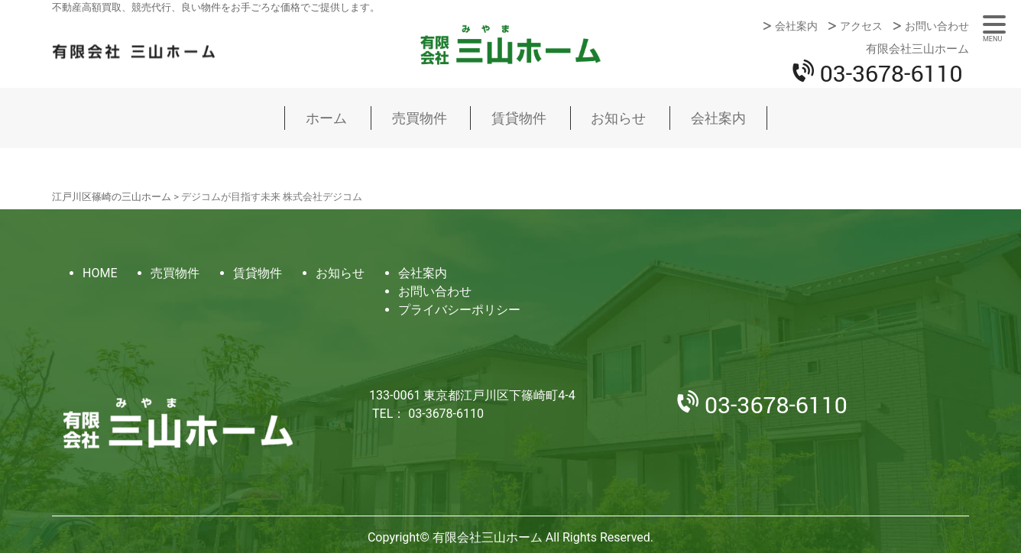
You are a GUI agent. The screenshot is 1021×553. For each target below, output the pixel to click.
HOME (100, 273)
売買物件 (419, 118)
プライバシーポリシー (459, 309)
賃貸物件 (518, 118)
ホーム (326, 118)
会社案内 (796, 26)
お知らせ (618, 118)
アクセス (861, 26)
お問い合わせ (937, 26)
